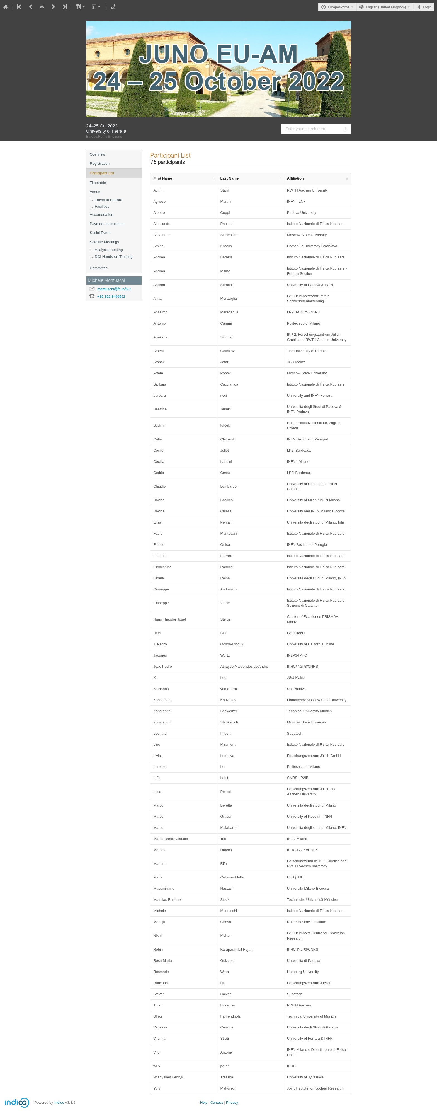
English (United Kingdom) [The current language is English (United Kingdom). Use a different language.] (386, 6)
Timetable (98, 183)
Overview (97, 154)
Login (427, 6)
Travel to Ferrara (108, 200)
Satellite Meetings (104, 242)
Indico (59, 1102)
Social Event (100, 233)
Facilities (102, 206)
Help (203, 1102)
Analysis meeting (109, 250)
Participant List (102, 173)
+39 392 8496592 (111, 296)
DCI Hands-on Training (114, 257)
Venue (95, 192)
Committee (99, 268)
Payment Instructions (107, 224)
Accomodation (101, 214)
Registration (100, 163)
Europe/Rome (338, 6)
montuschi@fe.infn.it (114, 289)
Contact (216, 1102)
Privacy (232, 1102)
